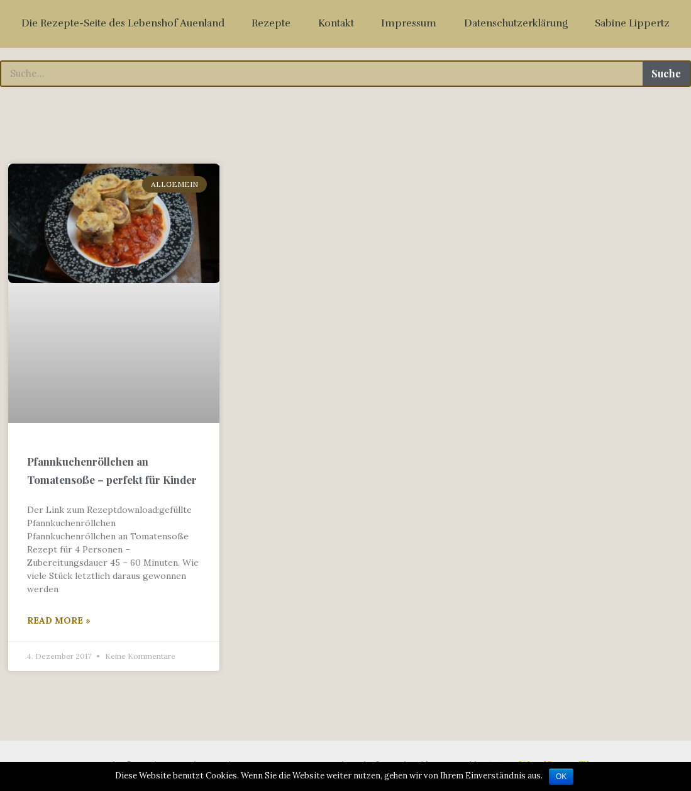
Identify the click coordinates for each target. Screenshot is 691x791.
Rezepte (271, 23)
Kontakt (336, 23)
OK (561, 776)
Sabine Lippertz (632, 23)
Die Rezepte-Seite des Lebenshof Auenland (122, 23)
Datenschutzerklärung (516, 23)
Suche (666, 73)
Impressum (408, 23)
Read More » (59, 620)
